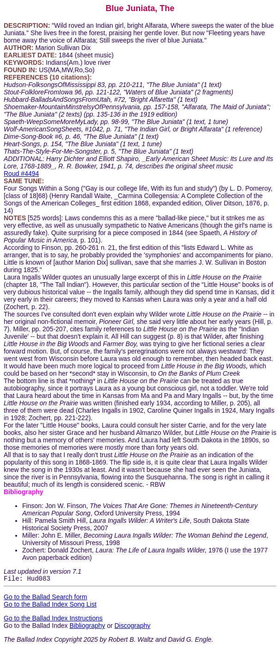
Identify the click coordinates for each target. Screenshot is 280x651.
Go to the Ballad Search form (45, 598)
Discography (133, 627)
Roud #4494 (21, 173)
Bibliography (87, 627)
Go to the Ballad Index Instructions (53, 619)
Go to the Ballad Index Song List (50, 605)
